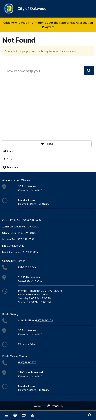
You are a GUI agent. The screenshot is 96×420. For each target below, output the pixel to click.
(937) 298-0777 (27, 362)
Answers (15, 415)
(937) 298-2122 (44, 320)
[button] (47, 143)
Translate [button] (10, 167)
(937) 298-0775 (27, 267)
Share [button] (8, 151)
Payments (23, 415)
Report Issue (32, 415)
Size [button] (7, 159)
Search (89, 415)
